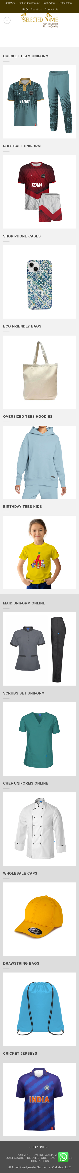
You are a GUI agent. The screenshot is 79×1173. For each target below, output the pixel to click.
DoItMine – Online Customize (22, 3)
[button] (7, 20)
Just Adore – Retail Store (58, 3)
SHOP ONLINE (39, 1147)
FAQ (25, 9)
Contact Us (51, 9)
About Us (36, 9)
